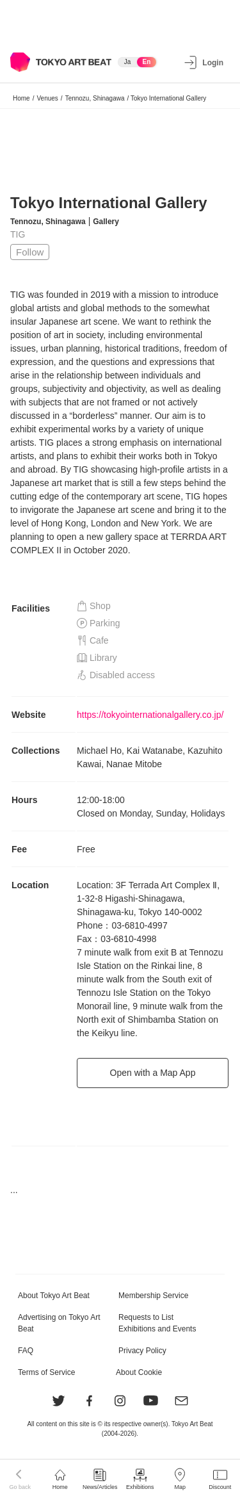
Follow (30, 252)
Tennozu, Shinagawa (95, 98)
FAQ (25, 1350)
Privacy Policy (142, 1350)
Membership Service (153, 1295)
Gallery (106, 221)
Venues (47, 98)
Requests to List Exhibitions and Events (157, 1323)
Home (21, 98)
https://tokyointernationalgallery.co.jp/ (150, 715)
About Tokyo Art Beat (54, 1295)
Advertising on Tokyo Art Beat (59, 1323)
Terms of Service (46, 1372)
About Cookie (139, 1372)
